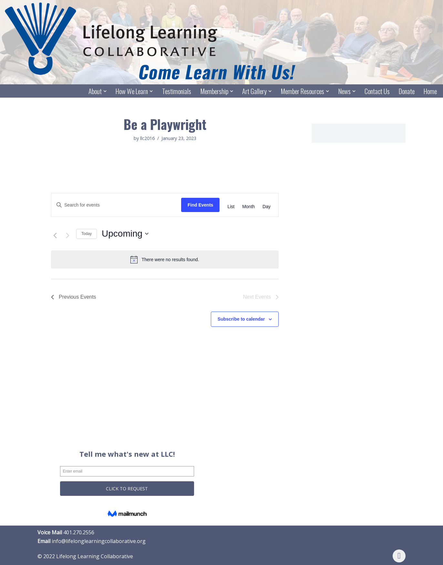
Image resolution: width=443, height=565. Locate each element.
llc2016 (147, 138)
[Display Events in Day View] (267, 207)
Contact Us (377, 91)
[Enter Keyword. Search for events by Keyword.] (116, 205)
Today (86, 233)
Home (430, 91)
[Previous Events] (55, 236)
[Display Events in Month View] (248, 207)
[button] (105, 91)
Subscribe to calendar (241, 319)
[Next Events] (67, 236)
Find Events (200, 205)
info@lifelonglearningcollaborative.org (99, 541)
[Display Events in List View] (230, 207)
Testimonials (176, 91)
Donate (407, 91)
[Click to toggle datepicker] (125, 234)
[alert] (165, 260)
